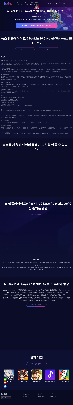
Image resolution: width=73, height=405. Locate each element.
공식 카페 (25, 396)
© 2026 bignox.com (55, 394)
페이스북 (40, 394)
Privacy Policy (53, 396)
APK (48, 49)
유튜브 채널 (41, 396)
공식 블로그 (25, 394)
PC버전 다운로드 (25, 49)
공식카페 (19, 4)
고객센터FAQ (34, 2)
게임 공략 (24, 2)
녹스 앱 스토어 (29, 4)
